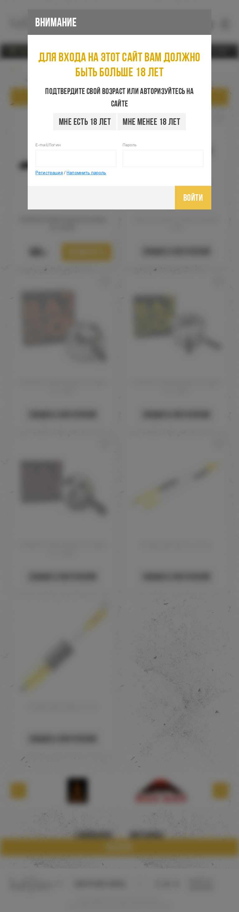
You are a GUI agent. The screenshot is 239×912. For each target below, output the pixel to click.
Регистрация (49, 172)
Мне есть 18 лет (85, 121)
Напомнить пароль (86, 172)
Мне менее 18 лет (151, 121)
